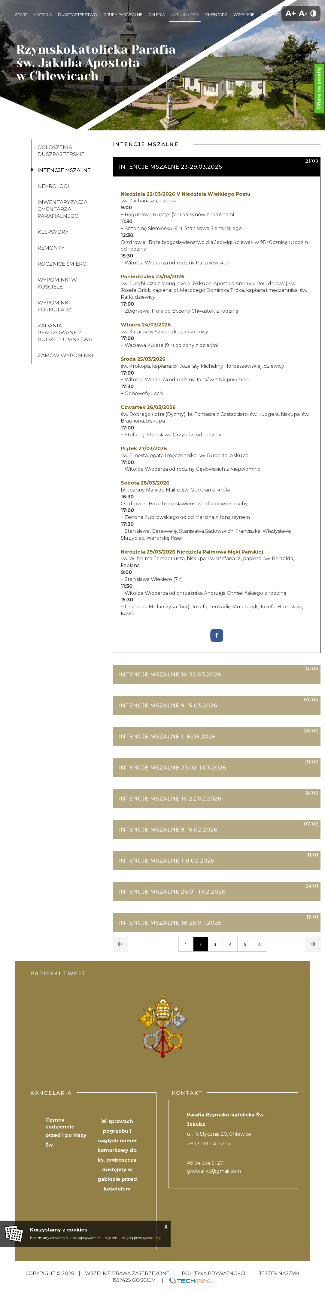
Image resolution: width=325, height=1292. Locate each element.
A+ (290, 13)
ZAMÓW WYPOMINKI (65, 355)
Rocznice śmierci (63, 264)
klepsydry (53, 232)
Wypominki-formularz (55, 306)
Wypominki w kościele (57, 283)
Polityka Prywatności (214, 1273)
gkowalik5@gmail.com (214, 1171)
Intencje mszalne (64, 170)
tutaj (157, 1238)
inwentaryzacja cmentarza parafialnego (62, 209)
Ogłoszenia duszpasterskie (61, 150)
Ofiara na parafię (319, 88)
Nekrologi (53, 186)
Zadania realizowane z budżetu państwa (65, 332)
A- (303, 13)
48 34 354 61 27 (205, 1163)
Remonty (51, 248)
